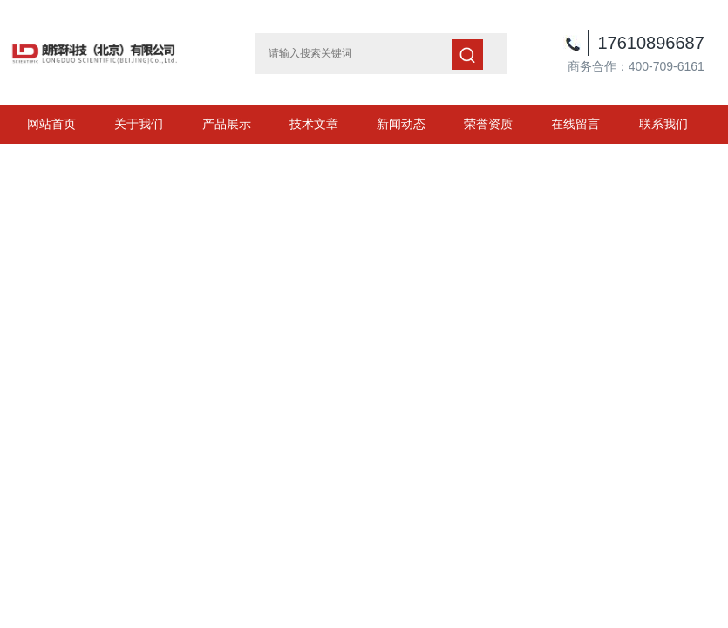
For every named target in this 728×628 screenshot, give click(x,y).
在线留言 (575, 124)
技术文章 (313, 124)
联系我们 (663, 124)
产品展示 (226, 124)
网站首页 (51, 124)
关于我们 (138, 124)
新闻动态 (401, 124)
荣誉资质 (488, 124)
